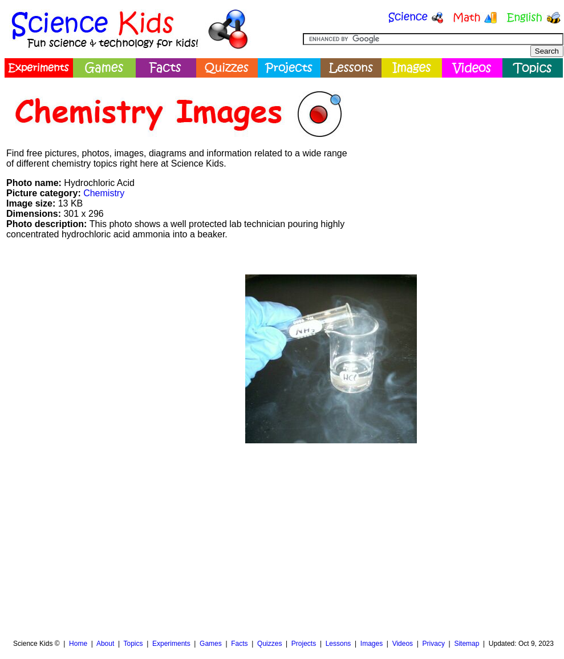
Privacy (434, 644)
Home (78, 644)
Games (211, 644)
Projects (303, 644)
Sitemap (466, 644)
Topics (133, 644)
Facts (239, 644)
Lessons (338, 644)
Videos (402, 644)
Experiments (171, 644)
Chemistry (103, 193)
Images (371, 644)
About (105, 644)
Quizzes (269, 644)
